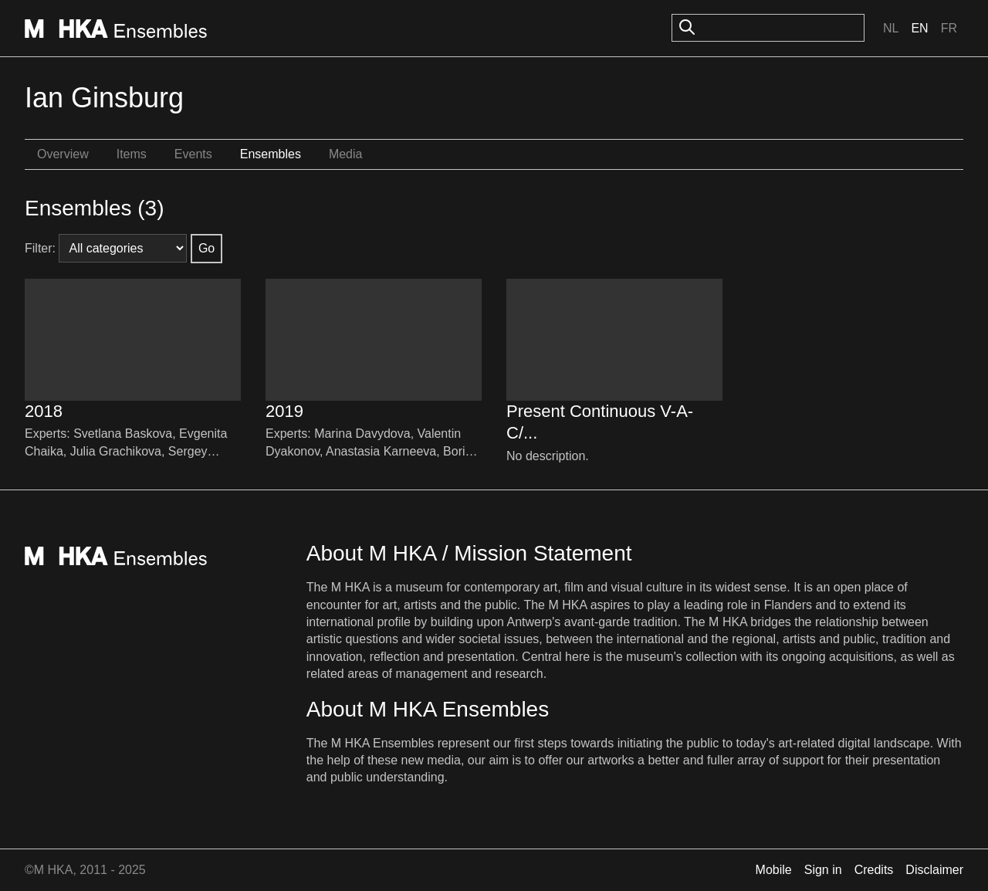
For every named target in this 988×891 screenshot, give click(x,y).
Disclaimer (934, 869)
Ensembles (270, 154)
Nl (890, 28)
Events (193, 154)
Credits (874, 869)
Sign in (823, 869)
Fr (949, 28)
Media (346, 154)
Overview (63, 154)
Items (132, 154)
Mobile (774, 869)
